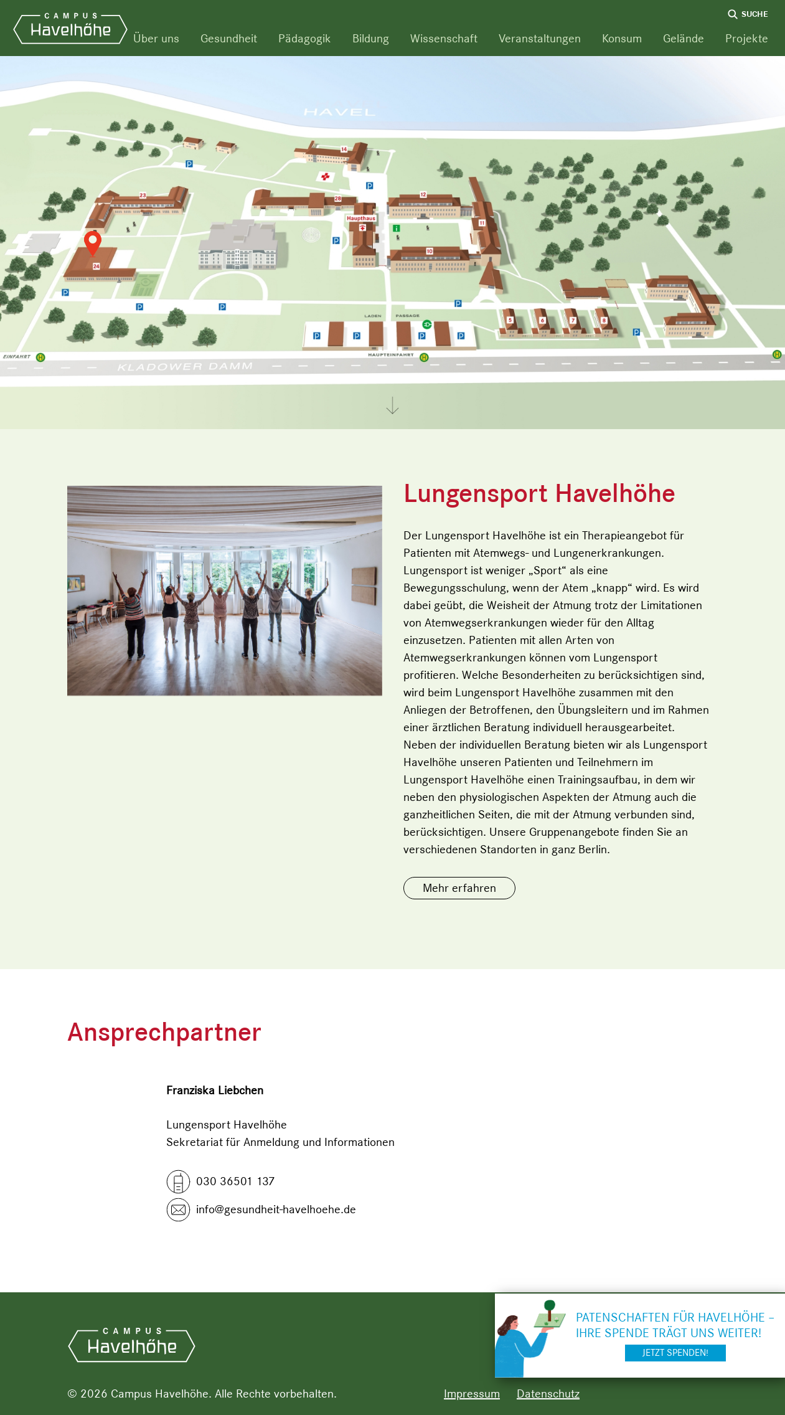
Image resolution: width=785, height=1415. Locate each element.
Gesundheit (228, 38)
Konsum (622, 38)
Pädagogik (304, 38)
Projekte (746, 38)
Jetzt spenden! (675, 1352)
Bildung (370, 38)
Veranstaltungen (540, 38)
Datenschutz (548, 1393)
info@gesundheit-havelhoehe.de (276, 1209)
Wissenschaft (443, 38)
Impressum (472, 1393)
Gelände (683, 38)
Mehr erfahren (459, 888)
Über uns (156, 38)
